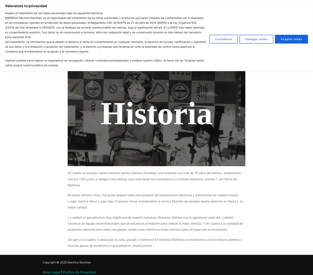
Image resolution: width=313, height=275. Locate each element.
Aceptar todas (291, 39)
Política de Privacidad (79, 272)
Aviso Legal (51, 272)
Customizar (223, 39)
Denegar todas (256, 39)
